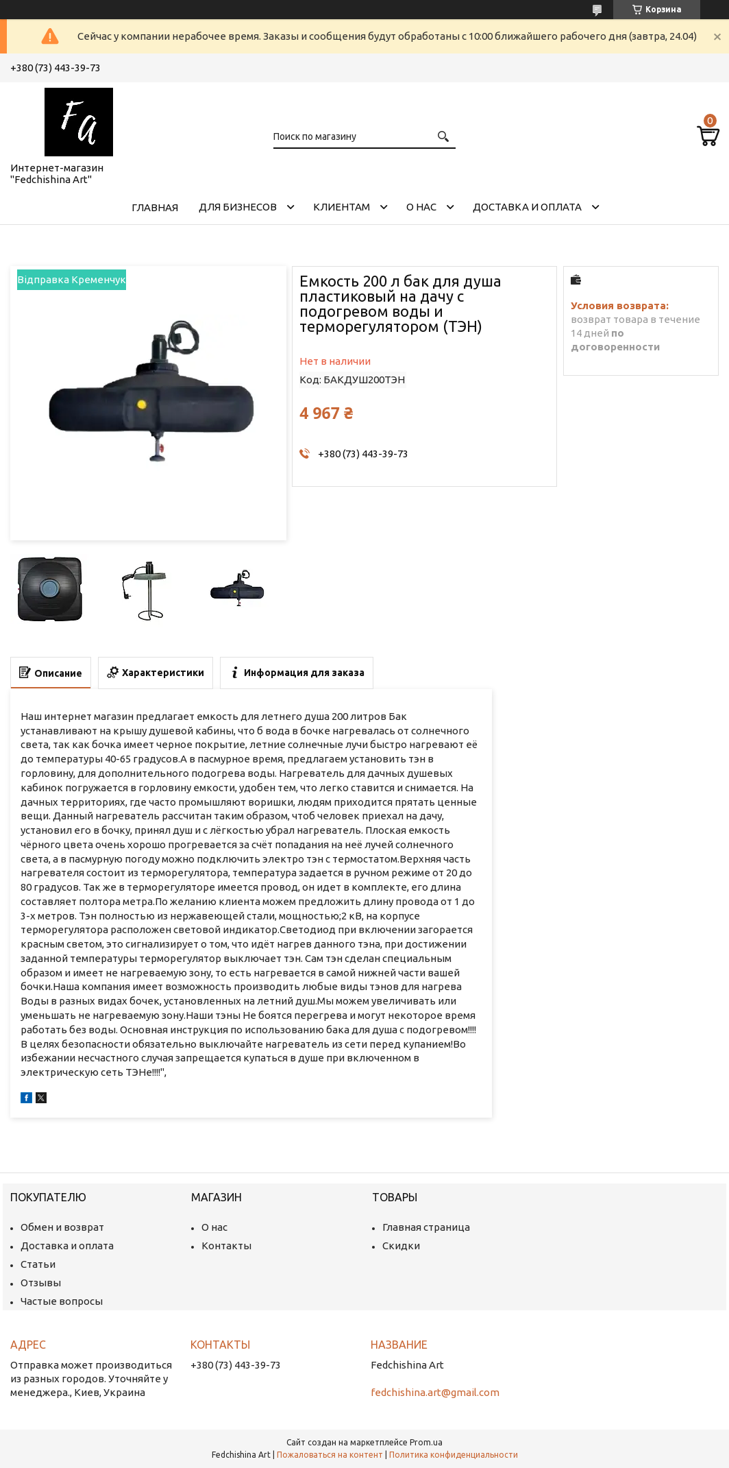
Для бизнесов (238, 207)
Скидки (401, 1245)
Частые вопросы (62, 1301)
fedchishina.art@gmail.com (435, 1392)
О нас (421, 207)
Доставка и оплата (527, 207)
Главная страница (426, 1227)
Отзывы (41, 1282)
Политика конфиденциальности (453, 1454)
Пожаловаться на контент (330, 1454)
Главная (155, 207)
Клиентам (341, 207)
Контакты (226, 1245)
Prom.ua (426, 1442)
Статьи (38, 1264)
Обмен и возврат (62, 1227)
